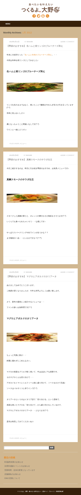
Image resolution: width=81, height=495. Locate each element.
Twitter (38, 16)
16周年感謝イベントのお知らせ (17, 466)
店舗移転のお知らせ (12, 474)
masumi (30, 42)
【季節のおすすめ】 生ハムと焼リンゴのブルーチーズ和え (35, 46)
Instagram (43, 16)
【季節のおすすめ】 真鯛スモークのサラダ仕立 (29, 159)
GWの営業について (12, 478)
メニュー (22, 143)
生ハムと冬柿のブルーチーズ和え (38, 55)
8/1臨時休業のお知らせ (13, 462)
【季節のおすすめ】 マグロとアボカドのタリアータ (32, 276)
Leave (67, 42)
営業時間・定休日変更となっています (19, 470)
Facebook (34, 16)
